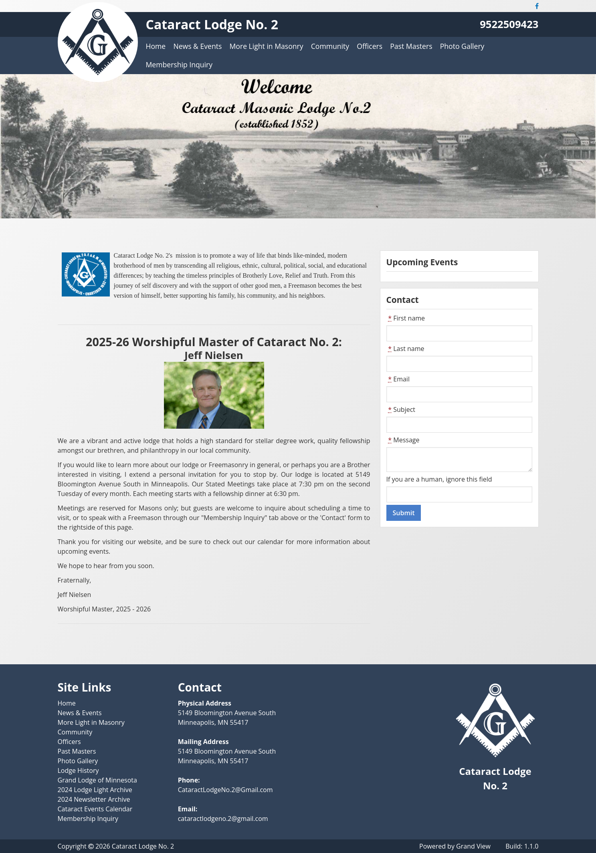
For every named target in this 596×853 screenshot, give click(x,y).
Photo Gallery (462, 46)
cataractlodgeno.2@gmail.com (223, 818)
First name (405, 318)
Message (403, 440)
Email (398, 379)
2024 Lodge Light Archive (95, 789)
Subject (401, 409)
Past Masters (411, 46)
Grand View (473, 846)
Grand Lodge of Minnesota (97, 780)
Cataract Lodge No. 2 (212, 24)
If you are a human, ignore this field (439, 479)
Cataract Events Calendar (95, 809)
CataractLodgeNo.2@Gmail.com (225, 789)
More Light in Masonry (266, 46)
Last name (405, 348)
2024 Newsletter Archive (94, 799)
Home (156, 46)
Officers (369, 46)
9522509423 (509, 24)
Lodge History (78, 770)
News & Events (197, 46)
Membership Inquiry (179, 64)
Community (330, 46)
